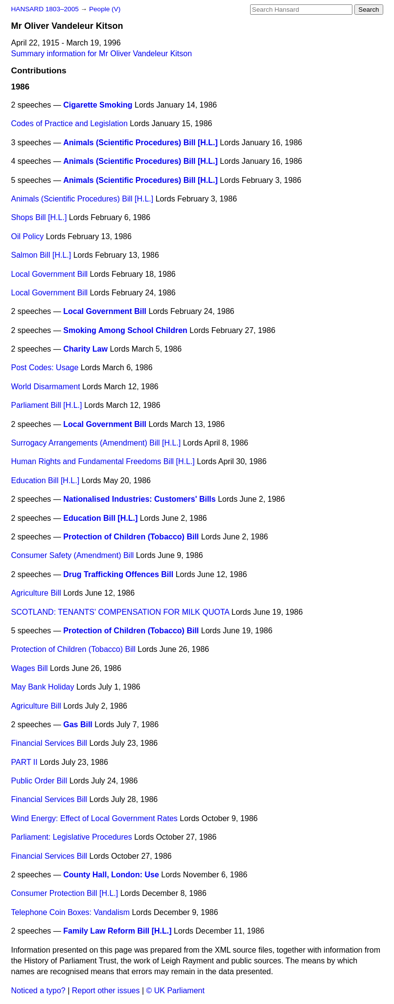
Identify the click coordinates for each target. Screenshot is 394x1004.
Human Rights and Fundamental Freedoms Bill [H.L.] (103, 461)
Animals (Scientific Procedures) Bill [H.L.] (140, 142)
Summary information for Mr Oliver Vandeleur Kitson (101, 53)
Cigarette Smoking (97, 105)
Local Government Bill (49, 274)
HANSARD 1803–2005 (45, 9)
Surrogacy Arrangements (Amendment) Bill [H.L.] (96, 443)
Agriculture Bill (36, 593)
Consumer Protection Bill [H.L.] (64, 893)
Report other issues (106, 990)
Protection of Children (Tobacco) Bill (131, 537)
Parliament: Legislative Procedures (71, 837)
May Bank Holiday (42, 687)
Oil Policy (27, 236)
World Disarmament (45, 386)
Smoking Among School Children (125, 330)
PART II (24, 762)
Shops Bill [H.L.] (39, 217)
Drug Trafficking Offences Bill (118, 574)
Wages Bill (29, 668)
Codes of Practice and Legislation (69, 123)
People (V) (104, 9)
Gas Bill (78, 724)
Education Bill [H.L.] (45, 480)
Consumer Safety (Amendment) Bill (72, 555)
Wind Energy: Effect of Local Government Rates (94, 818)
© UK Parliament (175, 990)
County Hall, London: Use (111, 874)
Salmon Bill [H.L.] (41, 255)
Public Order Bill (39, 781)
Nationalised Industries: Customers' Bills (139, 499)
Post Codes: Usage (45, 367)
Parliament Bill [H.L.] (46, 405)
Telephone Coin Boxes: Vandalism (70, 912)
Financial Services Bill (49, 743)
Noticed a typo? (38, 990)
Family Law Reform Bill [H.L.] (117, 931)
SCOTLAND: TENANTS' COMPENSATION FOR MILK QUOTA (120, 612)
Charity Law (85, 349)
